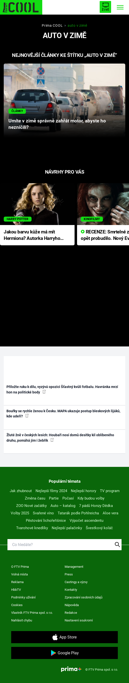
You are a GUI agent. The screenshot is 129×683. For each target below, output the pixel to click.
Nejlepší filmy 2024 (51, 491)
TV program (110, 491)
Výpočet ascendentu (86, 520)
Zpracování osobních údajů (83, 597)
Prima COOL (52, 25)
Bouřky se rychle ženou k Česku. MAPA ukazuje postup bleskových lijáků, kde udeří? (63, 413)
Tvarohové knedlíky (32, 528)
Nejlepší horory (83, 491)
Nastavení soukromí (79, 620)
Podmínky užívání (23, 597)
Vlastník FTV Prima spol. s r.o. (32, 613)
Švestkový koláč (99, 528)
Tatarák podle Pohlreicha (78, 513)
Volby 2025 (20, 513)
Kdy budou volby (91, 498)
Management (74, 567)
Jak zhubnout (21, 491)
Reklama (17, 582)
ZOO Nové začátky (31, 505)
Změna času (35, 498)
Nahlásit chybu (21, 620)
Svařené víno (43, 513)
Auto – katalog (62, 505)
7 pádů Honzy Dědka (96, 505)
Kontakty (71, 590)
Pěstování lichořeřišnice (46, 520)
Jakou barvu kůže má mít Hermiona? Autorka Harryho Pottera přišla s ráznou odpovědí (32, 235)
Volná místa (19, 574)
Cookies (17, 605)
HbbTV (16, 590)
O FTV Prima (20, 567)
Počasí (68, 498)
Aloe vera (110, 513)
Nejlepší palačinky (67, 528)
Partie (54, 498)
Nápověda (72, 605)
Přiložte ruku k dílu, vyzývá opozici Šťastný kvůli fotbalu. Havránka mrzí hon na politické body (62, 389)
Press (69, 574)
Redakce (71, 613)
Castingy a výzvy (76, 582)
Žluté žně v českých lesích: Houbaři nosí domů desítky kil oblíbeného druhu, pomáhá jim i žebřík (60, 437)
